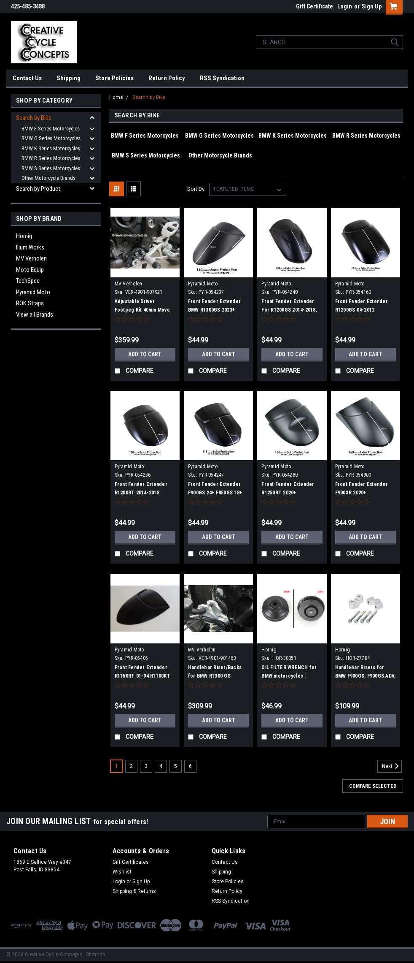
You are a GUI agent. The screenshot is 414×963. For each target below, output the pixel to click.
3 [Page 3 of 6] (146, 766)
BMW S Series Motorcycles (51, 168)
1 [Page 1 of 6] (116, 766)
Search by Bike (33, 118)
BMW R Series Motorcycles (51, 158)
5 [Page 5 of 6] (175, 766)
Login (344, 6)
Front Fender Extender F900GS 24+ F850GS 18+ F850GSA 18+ (215, 492)
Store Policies (114, 78)
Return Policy (166, 78)
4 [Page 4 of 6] (160, 766)
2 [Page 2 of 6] (131, 766)
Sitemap (95, 955)
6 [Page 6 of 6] (190, 766)
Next (392, 766)
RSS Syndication (222, 78)
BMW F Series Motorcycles (51, 128)
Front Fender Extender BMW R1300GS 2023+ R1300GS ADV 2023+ (214, 309)
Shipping (68, 78)
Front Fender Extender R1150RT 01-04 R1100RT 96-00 (142, 676)
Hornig (24, 236)
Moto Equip (30, 270)
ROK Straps (30, 303)
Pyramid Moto (33, 292)
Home (116, 97)
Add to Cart (144, 354)
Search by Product (38, 189)
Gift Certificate (314, 6)
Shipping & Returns (134, 891)
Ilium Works (30, 247)
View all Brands (34, 314)
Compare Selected (372, 786)
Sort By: (196, 189)
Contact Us (27, 78)
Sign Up (372, 6)
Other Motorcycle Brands (48, 178)
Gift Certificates (131, 862)
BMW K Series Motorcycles (51, 148)
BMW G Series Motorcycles (51, 138)
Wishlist (122, 872)
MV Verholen (31, 258)
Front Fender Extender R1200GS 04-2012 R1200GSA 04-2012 (361, 309)
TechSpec (28, 281)
